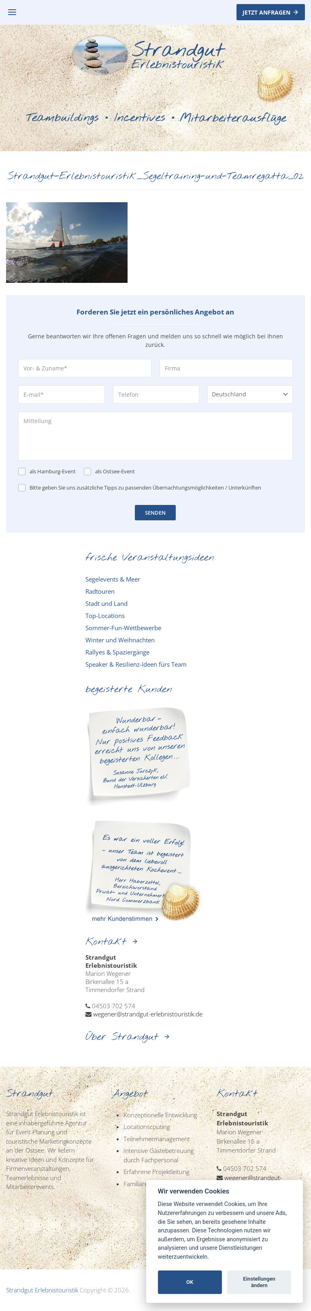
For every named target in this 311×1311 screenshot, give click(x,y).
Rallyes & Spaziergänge (117, 652)
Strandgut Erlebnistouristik (42, 1290)
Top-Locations (105, 616)
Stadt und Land (106, 603)
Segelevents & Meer (112, 579)
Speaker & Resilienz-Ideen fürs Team (136, 664)
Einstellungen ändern (259, 1282)
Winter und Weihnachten (120, 640)
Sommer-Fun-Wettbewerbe (123, 628)
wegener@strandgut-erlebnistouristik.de (147, 1014)
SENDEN (155, 512)
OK (189, 1282)
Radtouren (100, 591)
